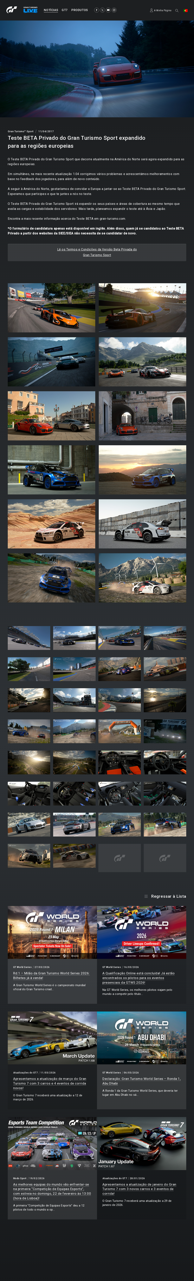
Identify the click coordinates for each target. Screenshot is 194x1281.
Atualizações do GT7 (25, 1073)
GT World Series (22, 967)
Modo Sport (20, 1178)
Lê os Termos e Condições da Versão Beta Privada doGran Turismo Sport (97, 252)
